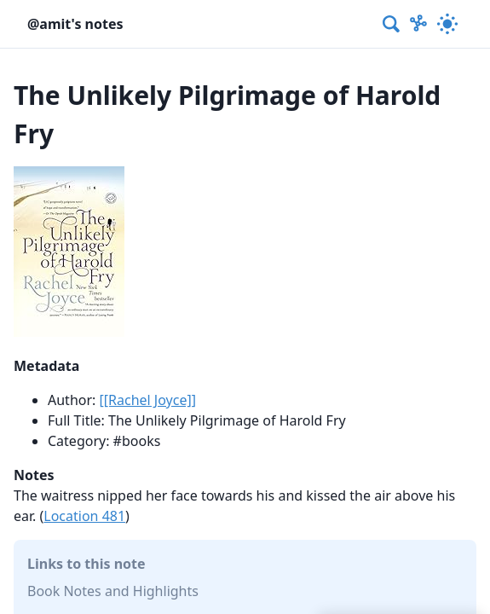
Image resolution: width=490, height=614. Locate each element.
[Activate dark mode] (447, 23)
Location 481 (84, 516)
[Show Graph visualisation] (418, 24)
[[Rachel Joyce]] (148, 400)
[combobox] (392, 24)
